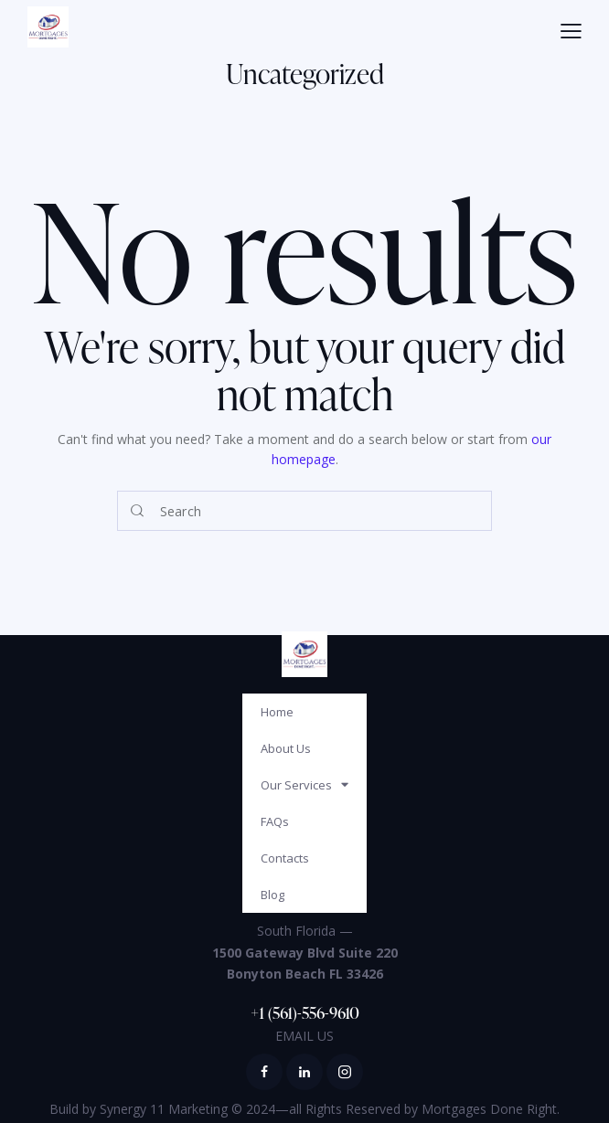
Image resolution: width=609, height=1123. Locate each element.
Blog (272, 894)
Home (277, 712)
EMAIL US (304, 1035)
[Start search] (137, 511)
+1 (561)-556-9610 (305, 1012)
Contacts (285, 858)
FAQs (275, 821)
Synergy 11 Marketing (164, 1109)
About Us (286, 748)
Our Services (304, 784)
